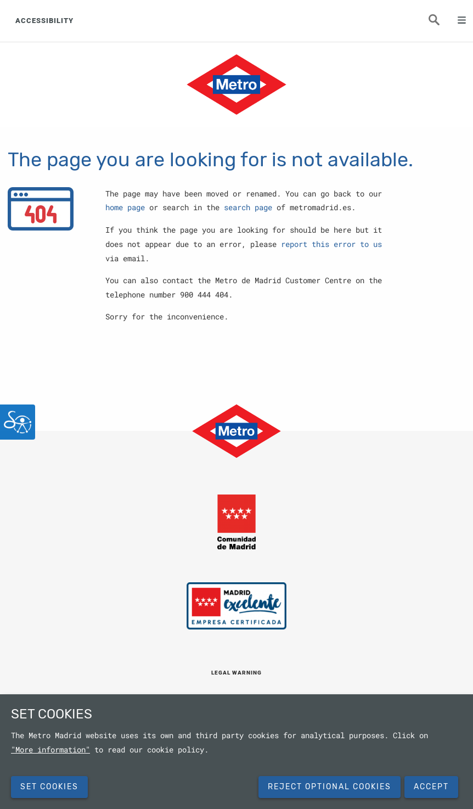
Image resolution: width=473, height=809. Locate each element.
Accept (431, 786)
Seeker (440, 23)
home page (125, 207)
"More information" (50, 750)
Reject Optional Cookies (329, 786)
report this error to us (331, 244)
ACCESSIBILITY (44, 20)
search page (248, 207)
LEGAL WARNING (236, 673)
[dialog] (236, 751)
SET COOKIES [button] (49, 786)
